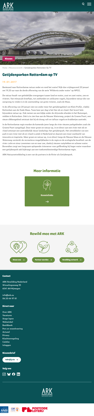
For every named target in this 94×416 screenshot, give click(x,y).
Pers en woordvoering (12, 328)
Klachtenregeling (10, 338)
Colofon (6, 341)
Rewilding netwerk (71, 260)
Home (4, 67)
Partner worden (43, 260)
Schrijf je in (11, 360)
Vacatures (7, 315)
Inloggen (6, 345)
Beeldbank (7, 325)
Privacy (5, 335)
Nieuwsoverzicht (16, 67)
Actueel (6, 331)
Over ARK (7, 311)
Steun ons (18, 260)
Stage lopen (8, 318)
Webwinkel (7, 321)
